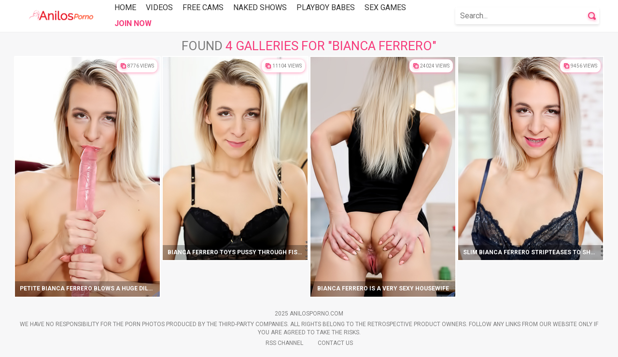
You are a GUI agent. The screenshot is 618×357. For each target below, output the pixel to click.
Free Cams (203, 7)
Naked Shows (260, 7)
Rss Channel (284, 343)
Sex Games (385, 7)
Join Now (133, 23)
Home (125, 7)
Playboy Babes (325, 7)
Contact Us (335, 343)
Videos (159, 7)
